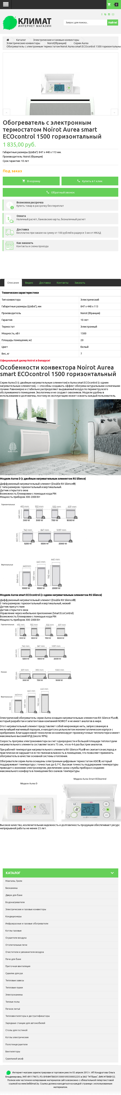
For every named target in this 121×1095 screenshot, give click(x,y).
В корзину (31, 181)
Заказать (80, 282)
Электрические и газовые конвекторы (56, 39)
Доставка (45, 282)
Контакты (62, 282)
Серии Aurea (81, 43)
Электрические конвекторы (23, 43)
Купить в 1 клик (89, 181)
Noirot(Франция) (56, 43)
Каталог (21, 39)
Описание (13, 282)
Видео (29, 282)
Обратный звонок (60, 192)
